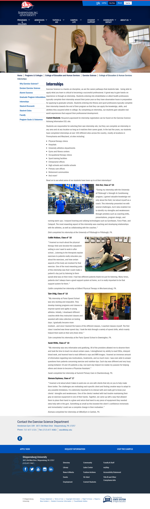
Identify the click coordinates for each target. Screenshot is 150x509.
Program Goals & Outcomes (31, 119)
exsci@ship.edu (65, 429)
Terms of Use (59, 499)
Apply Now (25, 449)
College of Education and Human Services (62, 75)
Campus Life (74, 21)
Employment (67, 482)
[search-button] (98, 3)
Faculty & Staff (108, 462)
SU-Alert (86, 477)
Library (65, 467)
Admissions (39, 21)
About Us (124, 20)
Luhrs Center (88, 467)
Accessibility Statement (112, 472)
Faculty (23, 114)
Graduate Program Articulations (33, 97)
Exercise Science (89, 75)
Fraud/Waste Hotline (80, 501)
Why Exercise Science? (29, 83)
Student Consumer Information (61, 501)
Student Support (91, 21)
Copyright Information (73, 499)
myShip (104, 3)
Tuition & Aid (57, 21)
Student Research (27, 106)
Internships (24, 101)
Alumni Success (26, 92)
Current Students (89, 482)
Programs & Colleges (22, 21)
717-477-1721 (30, 429)
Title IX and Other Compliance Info (109, 478)
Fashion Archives (89, 472)
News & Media (68, 472)
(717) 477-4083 (49, 429)
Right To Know (87, 499)
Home (19, 75)
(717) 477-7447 (28, 463)
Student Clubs (26, 110)
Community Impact (108, 21)
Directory (66, 462)
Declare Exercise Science (30, 88)
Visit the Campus (125, 449)
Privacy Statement (46, 499)
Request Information (75, 449)
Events (65, 477)
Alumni (120, 3)
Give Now (112, 3)
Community (87, 462)
